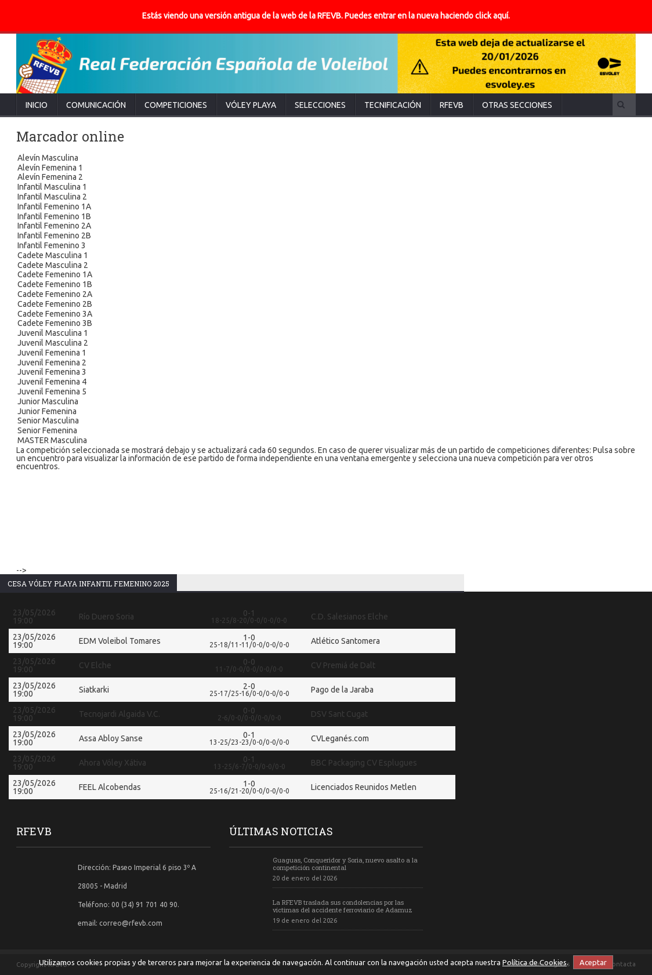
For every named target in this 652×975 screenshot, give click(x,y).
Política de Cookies (534, 962)
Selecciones (320, 105)
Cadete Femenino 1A (326, 275)
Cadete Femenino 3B (326, 324)
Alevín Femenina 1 (326, 168)
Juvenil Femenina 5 (326, 392)
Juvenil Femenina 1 (326, 353)
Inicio (37, 105)
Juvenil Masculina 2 (326, 344)
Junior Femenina (326, 412)
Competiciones (175, 105)
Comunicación (96, 105)
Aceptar (593, 962)
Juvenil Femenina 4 (326, 382)
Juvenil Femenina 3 (326, 373)
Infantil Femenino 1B (326, 217)
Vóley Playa (251, 105)
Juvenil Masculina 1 (326, 334)
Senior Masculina (326, 421)
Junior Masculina (326, 402)
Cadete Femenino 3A (326, 315)
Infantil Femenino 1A (326, 207)
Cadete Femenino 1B (326, 285)
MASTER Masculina (326, 441)
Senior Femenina (326, 431)
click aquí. (492, 15)
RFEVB (451, 105)
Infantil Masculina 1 (326, 188)
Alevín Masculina (326, 159)
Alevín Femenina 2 (326, 178)
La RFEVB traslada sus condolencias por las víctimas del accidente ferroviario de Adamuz (342, 906)
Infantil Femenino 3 (326, 246)
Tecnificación (392, 105)
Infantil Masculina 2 (326, 197)
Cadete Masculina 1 (326, 256)
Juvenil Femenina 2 (326, 363)
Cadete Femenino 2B (326, 305)
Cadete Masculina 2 (326, 266)
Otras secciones (517, 105)
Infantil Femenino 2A (326, 226)
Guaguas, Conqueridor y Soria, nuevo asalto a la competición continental (345, 864)
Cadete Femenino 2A (326, 295)
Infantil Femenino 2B (326, 236)
